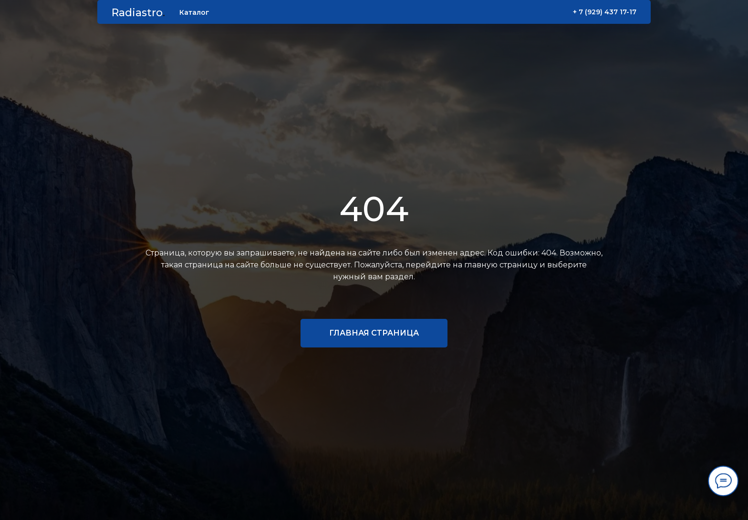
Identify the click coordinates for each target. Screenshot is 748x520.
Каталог (194, 12)
